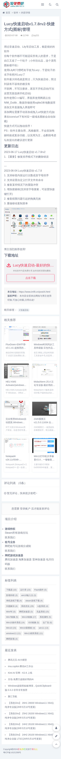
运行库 (25, 590)
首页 (8, 12)
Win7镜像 (12, 617)
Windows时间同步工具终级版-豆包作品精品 (44, 348)
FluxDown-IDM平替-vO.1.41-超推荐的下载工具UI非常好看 (16, 348)
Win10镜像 (29, 617)
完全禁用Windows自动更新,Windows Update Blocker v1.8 (16, 422)
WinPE (11, 611)
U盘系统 (42, 606)
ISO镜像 (33, 622)
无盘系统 (42, 611)
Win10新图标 (27, 628)
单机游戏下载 (14, 600)
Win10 (11, 628)
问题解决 (12, 606)
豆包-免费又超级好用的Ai (21, 679)
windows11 (13, 633)
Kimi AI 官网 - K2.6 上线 (20, 673)
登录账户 (25, 508)
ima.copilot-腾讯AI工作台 (20, 666)
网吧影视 (12, 639)
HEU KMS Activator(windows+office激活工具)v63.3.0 (18, 385)
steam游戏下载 (33, 600)
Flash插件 (40, 590)
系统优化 (27, 606)
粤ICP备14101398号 (12, 752)
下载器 (11, 590)
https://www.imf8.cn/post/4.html (34, 291)
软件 (16, 12)
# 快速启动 (23, 310)
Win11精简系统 (33, 633)
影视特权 (12, 595)
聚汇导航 (12, 696)
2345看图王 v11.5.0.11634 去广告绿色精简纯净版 (44, 422)
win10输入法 (28, 595)
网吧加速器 (26, 611)
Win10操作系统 (15, 622)
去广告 (47, 622)
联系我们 (10, 537)
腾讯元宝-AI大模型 (17, 660)
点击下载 (30, 278)
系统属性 (45, 617)
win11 (43, 628)
